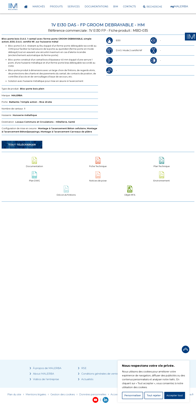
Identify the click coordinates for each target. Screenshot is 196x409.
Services (74, 6)
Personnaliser (132, 395)
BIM (115, 6)
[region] (153, 381)
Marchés (39, 6)
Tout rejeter (154, 395)
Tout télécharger (22, 144)
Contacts (129, 6)
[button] (152, 7)
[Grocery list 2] (143, 266)
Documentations (96, 6)
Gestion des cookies (62, 394)
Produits (56, 6)
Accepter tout (174, 395)
